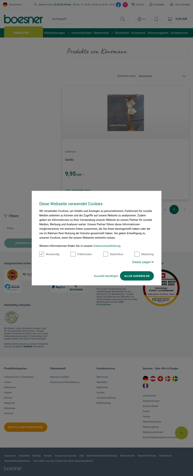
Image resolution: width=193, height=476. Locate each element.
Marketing (144, 254)
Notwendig (49, 254)
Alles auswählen (136, 275)
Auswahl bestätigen (106, 275)
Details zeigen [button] (143, 262)
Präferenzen (81, 254)
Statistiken (113, 254)
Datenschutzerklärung (106, 245)
